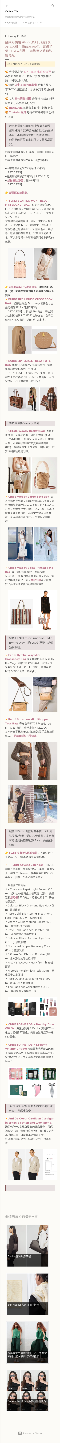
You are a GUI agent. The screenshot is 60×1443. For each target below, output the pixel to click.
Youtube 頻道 (17, 112)
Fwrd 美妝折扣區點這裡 (23, 852)
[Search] (53, 5)
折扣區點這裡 (15, 180)
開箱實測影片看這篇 (25, 735)
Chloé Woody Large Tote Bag (29, 496)
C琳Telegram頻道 (26, 85)
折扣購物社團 (23, 98)
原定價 (14, 897)
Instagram (15, 107)
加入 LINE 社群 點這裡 (37, 72)
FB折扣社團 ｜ (12, 22)
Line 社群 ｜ (28, 22)
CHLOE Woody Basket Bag (26, 431)
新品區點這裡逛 (18, 192)
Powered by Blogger (30, 1433)
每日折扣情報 (20, 1196)
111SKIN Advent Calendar (26, 864)
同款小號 (36, 580)
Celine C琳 (12, 11)
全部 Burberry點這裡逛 (22, 287)
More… (40, 22)
